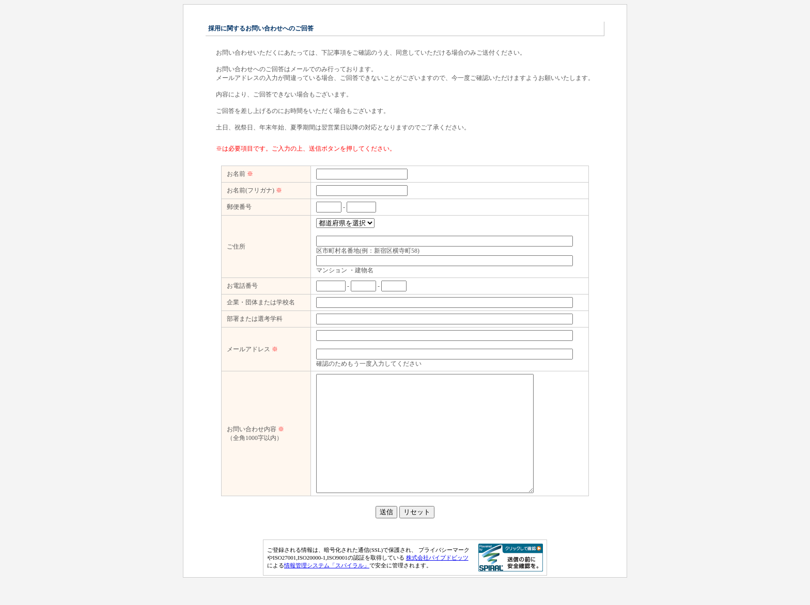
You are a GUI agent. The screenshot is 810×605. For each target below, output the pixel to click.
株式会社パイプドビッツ (437, 581)
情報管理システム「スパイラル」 (326, 588)
